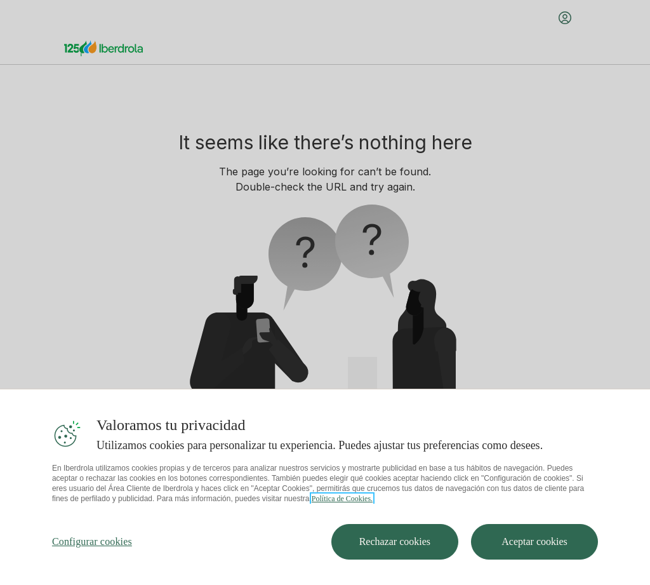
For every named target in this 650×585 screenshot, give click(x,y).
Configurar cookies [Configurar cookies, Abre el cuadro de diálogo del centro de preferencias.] (92, 541)
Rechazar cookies (394, 541)
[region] (325, 487)
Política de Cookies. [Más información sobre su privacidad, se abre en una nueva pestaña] (342, 498)
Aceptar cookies (534, 541)
